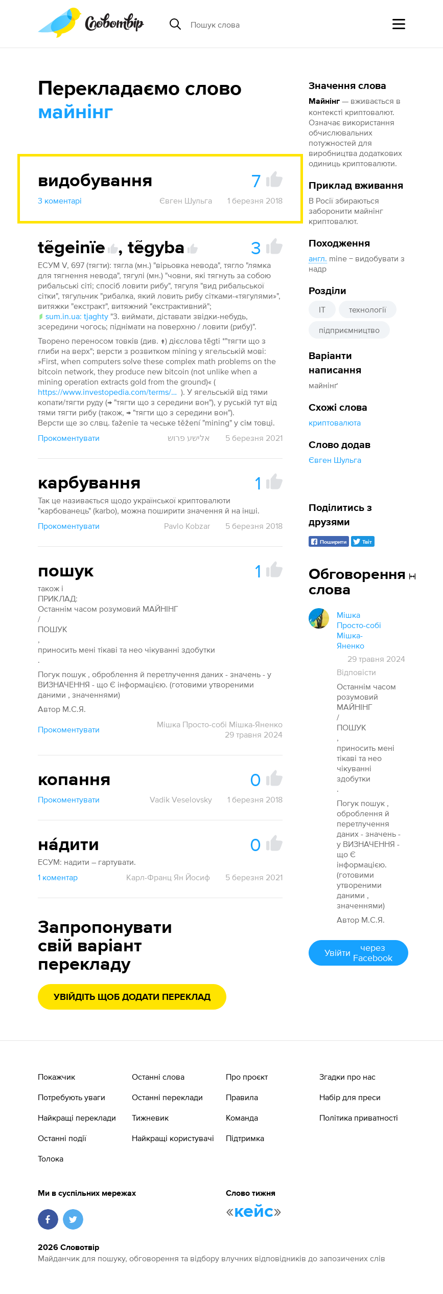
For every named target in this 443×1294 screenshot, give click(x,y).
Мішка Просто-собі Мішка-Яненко (220, 724)
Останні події (62, 1138)
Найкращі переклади (77, 1117)
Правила (242, 1097)
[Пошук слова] (269, 24)
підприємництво (349, 329)
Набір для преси (350, 1097)
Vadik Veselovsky (181, 799)
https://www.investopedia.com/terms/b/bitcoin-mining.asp (109, 391)
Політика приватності (358, 1117)
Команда (242, 1117)
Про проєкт (247, 1076)
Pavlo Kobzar (187, 525)
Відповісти (356, 672)
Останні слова (158, 1076)
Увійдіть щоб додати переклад (132, 997)
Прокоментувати (69, 437)
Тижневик (150, 1117)
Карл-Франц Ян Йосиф (168, 877)
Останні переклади (167, 1097)
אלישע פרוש (189, 437)
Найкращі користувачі (173, 1138)
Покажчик (56, 1076)
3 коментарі (60, 200)
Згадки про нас (347, 1076)
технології (367, 309)
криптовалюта (335, 422)
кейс (253, 1211)
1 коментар (58, 877)
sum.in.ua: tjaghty (73, 316)
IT (322, 309)
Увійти (358, 952)
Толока (50, 1158)
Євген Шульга (335, 459)
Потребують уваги (71, 1097)
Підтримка (245, 1138)
